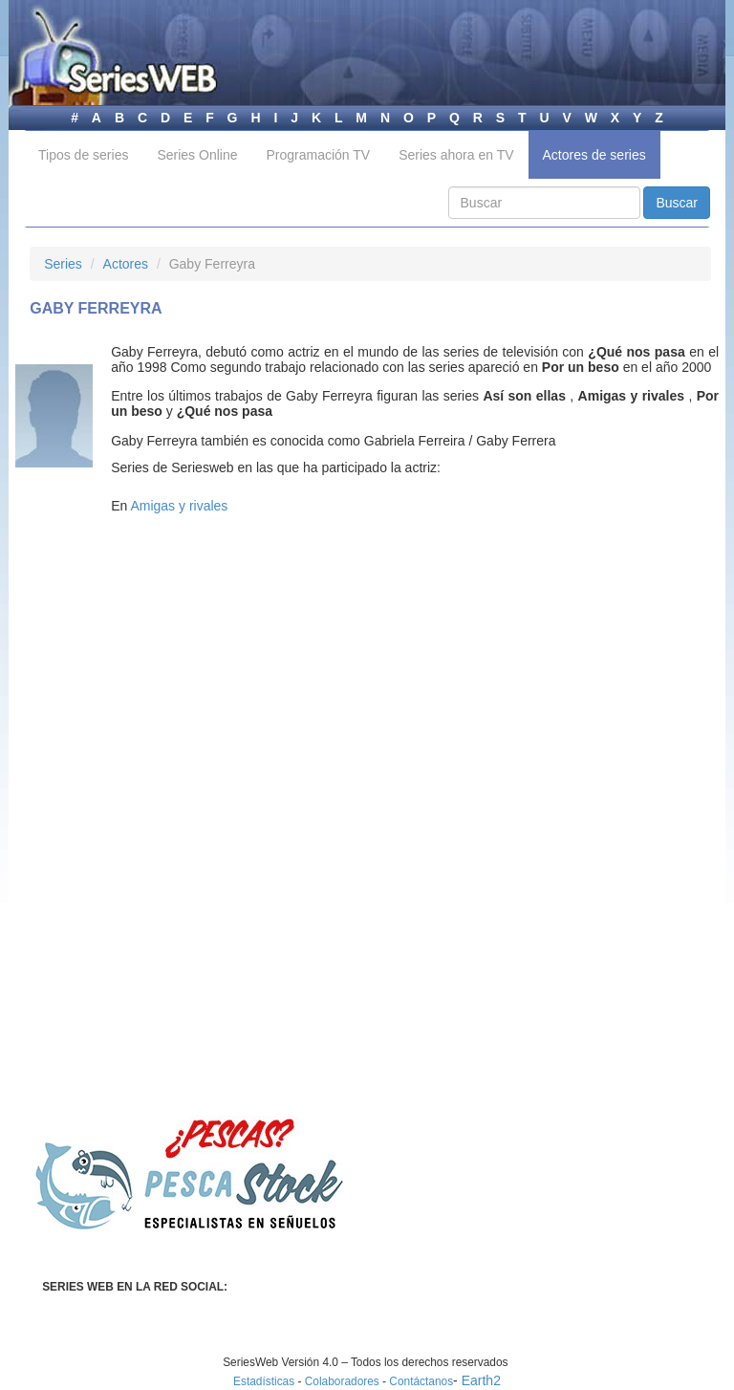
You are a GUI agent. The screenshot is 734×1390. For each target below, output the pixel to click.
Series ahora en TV (456, 155)
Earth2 (481, 1380)
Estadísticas (263, 1381)
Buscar (677, 202)
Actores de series (594, 155)
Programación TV (318, 155)
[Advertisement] (190, 687)
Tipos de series (83, 155)
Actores (125, 263)
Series (63, 263)
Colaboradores (342, 1381)
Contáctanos (421, 1381)
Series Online (197, 155)
